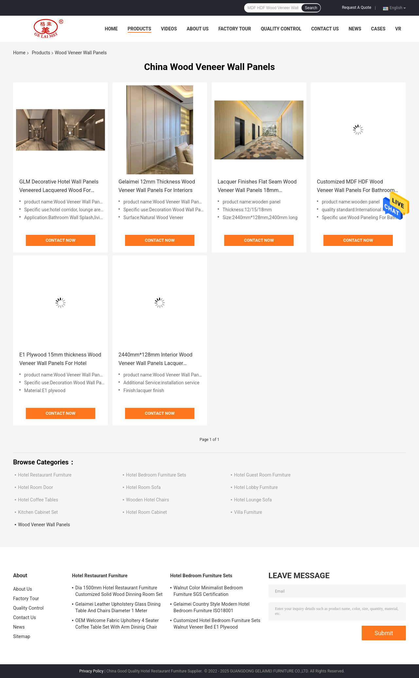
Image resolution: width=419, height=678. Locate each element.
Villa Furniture (248, 512)
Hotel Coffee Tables (38, 499)
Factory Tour (234, 28)
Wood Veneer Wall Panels (44, 524)
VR (398, 28)
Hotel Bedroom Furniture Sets (156, 475)
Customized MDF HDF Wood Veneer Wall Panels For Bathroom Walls (356, 187)
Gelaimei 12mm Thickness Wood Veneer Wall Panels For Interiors (156, 186)
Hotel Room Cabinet (146, 512)
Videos (169, 28)
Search (311, 8)
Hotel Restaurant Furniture (44, 475)
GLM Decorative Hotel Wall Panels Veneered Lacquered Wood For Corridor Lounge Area (59, 187)
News (355, 28)
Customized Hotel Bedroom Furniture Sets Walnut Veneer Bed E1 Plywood (216, 624)
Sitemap (21, 636)
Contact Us (325, 28)
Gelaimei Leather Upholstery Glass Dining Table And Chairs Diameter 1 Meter (118, 607)
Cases (378, 28)
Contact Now (60, 240)
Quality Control (281, 28)
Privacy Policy (91, 671)
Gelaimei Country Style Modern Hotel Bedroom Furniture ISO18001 (211, 607)
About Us (198, 28)
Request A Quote (356, 7)
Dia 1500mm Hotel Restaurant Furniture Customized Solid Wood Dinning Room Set (119, 591)
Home (111, 28)
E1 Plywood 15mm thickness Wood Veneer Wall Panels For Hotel (60, 359)
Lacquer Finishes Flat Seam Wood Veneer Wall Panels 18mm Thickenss (257, 187)
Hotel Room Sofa (143, 487)
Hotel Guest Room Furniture (262, 475)
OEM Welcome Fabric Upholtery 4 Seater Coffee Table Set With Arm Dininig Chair (117, 624)
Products (139, 28)
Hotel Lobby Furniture (256, 487)
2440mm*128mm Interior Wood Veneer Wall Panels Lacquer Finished (155, 360)
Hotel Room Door (35, 487)
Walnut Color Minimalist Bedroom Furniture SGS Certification (208, 591)
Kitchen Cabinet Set (38, 512)
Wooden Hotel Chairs (147, 499)
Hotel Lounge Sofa (253, 499)
